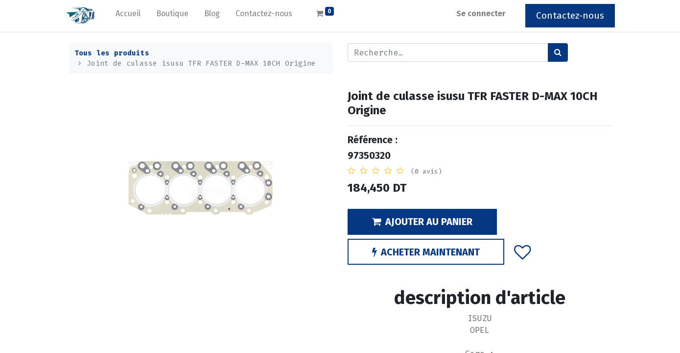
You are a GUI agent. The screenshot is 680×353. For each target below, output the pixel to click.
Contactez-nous (567, 15)
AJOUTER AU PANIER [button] (422, 221)
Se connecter (478, 13)
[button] (522, 252)
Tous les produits (111, 53)
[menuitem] (131, 15)
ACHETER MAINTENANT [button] (426, 252)
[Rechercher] (558, 52)
